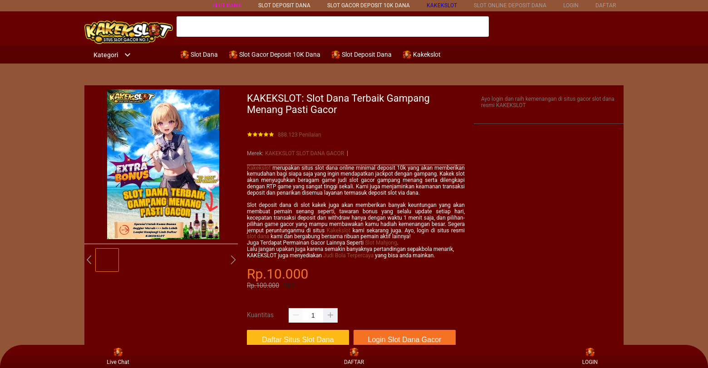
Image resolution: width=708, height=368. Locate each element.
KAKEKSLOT (442, 5)
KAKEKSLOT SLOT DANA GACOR (304, 153)
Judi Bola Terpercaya (348, 255)
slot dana (258, 236)
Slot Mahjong (381, 243)
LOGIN (571, 5)
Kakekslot (258, 168)
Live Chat (118, 356)
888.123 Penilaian (299, 135)
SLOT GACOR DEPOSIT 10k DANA (368, 5)
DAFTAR (605, 5)
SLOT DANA (226, 5)
